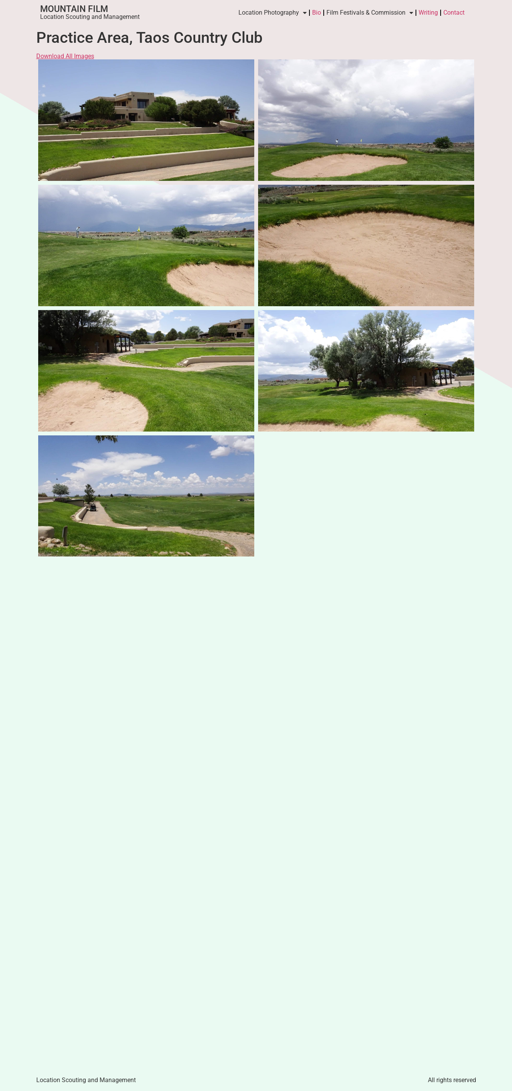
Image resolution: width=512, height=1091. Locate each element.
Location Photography (272, 13)
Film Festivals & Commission (369, 13)
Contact (454, 12)
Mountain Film (74, 9)
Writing (428, 12)
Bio (316, 12)
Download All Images (65, 56)
